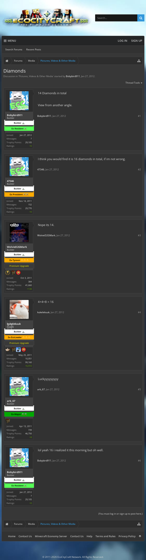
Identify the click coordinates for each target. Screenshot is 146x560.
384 (30, 281)
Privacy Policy (127, 536)
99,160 (28, 362)
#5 (139, 389)
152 (30, 204)
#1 (139, 115)
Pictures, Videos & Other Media (36, 76)
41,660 (28, 285)
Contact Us (25, 536)
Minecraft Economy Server (51, 536)
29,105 (28, 142)
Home (11, 536)
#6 (139, 460)
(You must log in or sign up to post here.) (120, 513)
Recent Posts (33, 49)
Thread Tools (134, 83)
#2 (139, 169)
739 (30, 429)
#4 (139, 312)
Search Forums (13, 49)
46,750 (28, 433)
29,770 (28, 208)
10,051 (28, 358)
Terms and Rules (105, 536)
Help (89, 536)
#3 (139, 235)
